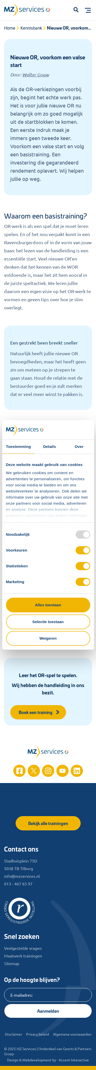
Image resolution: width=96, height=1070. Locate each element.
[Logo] (29, 11)
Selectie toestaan (48, 622)
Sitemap (11, 963)
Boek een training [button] (39, 712)
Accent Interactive (74, 1060)
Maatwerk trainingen (23, 955)
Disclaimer (13, 1034)
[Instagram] (48, 771)
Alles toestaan (48, 605)
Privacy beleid (37, 1034)
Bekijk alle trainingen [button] (48, 823)
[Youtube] (62, 771)
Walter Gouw (35, 74)
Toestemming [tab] (18, 446)
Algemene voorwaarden (72, 1034)
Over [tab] (79, 446)
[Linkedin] (77, 771)
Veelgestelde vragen (23, 948)
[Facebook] (19, 771)
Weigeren (48, 638)
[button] (76, 10)
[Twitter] (34, 771)
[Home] (48, 752)
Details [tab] (49, 446)
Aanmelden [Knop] (48, 1011)
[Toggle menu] (88, 10)
